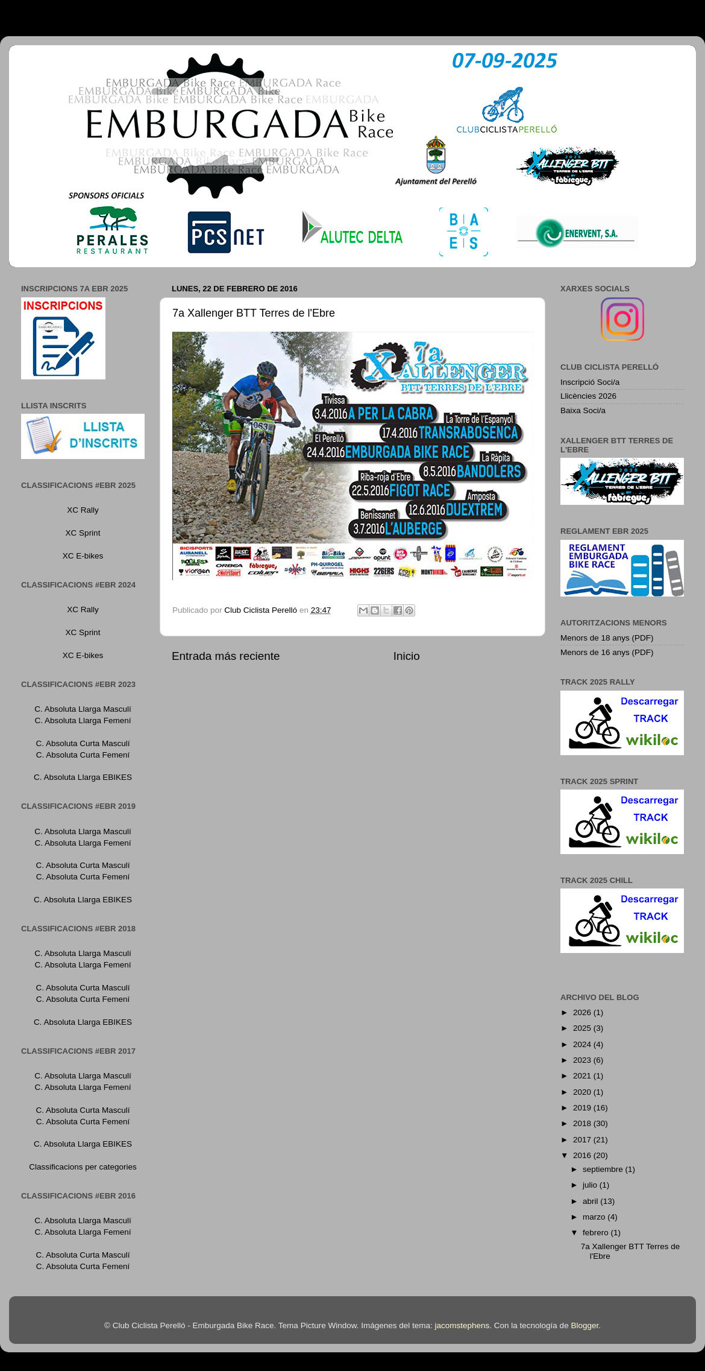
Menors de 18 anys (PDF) (607, 637)
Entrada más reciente (226, 656)
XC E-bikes (83, 555)
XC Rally (83, 510)
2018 (583, 1123)
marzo (595, 1216)
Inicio (406, 656)
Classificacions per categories (83, 1166)
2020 (583, 1092)
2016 (583, 1155)
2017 (583, 1139)
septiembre (604, 1169)
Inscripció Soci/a (589, 382)
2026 (583, 1012)
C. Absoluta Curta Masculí (83, 743)
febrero (597, 1232)
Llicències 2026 (588, 396)
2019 (583, 1107)
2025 (583, 1028)
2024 (583, 1044)
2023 (583, 1060)
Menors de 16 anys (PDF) (607, 652)
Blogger (584, 1325)
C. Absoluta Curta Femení (83, 754)
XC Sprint (83, 532)
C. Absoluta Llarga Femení (83, 720)
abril (591, 1201)
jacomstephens (461, 1325)
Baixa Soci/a (583, 410)
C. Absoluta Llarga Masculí (82, 709)
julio (591, 1184)
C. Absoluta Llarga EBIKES (83, 777)
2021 (583, 1075)
